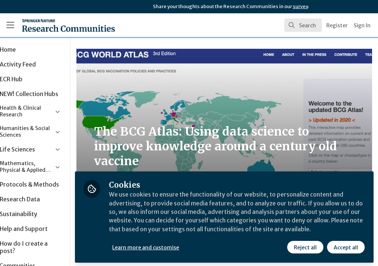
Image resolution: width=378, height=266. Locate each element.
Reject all (304, 246)
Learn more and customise (170, 246)
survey (300, 6)
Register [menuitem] (337, 25)
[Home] (55, 25)
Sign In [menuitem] (362, 25)
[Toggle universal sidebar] (10, 25)
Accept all (345, 246)
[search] (303, 25)
